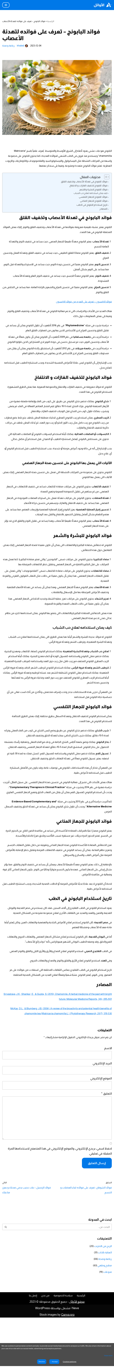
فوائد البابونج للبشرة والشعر (91, 193)
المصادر (103, 215)
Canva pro (68, 1366)
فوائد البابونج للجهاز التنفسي (91, 201)
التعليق (107, 1149)
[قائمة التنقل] (6, 5)
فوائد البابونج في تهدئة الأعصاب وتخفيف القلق (82, 184)
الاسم (108, 1106)
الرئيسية (49, 21)
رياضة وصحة (9, 45)
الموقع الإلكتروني (101, 1135)
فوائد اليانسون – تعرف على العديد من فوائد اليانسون (79, 305)
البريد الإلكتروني (102, 1120)
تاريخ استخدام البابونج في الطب (90, 210)
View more (108, 1356)
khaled (22, 45)
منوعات (107, 1322)
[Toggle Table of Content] (105, 179)
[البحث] (60, 1278)
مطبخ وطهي (103, 1316)
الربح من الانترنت (101, 1298)
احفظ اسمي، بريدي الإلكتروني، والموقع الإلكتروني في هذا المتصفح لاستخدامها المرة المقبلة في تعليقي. (61, 1204)
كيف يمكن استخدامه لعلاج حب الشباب (88, 197)
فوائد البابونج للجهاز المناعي (92, 206)
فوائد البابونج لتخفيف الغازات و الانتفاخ (86, 189)
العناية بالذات (104, 1304)
